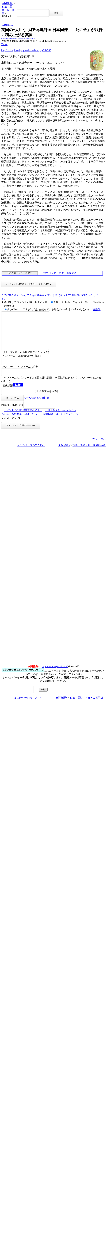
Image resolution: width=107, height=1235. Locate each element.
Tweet (4, 44)
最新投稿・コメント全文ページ (61, 421)
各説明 (96, 309)
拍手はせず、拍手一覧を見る (60, 273)
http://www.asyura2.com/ (55, 674)
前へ (103, 447)
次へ (94, 447)
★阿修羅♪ (7, 3)
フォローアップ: (10, 425)
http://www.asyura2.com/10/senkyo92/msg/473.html (18, 38)
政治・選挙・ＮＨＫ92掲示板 (89, 453)
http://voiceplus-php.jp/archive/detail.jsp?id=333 (26, 50)
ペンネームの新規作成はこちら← (20, 421)
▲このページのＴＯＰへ (31, 453)
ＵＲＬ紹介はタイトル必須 (60, 418)
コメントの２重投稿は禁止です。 (23, 418)
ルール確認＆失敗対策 (36, 405)
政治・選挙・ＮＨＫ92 (8, 10)
